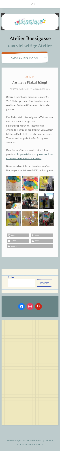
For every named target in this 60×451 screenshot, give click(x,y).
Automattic (37, 444)
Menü (32, 4)
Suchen (11, 277)
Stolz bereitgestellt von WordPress (24, 440)
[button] (18, 235)
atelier (30, 77)
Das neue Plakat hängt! (30, 82)
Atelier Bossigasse (30, 38)
